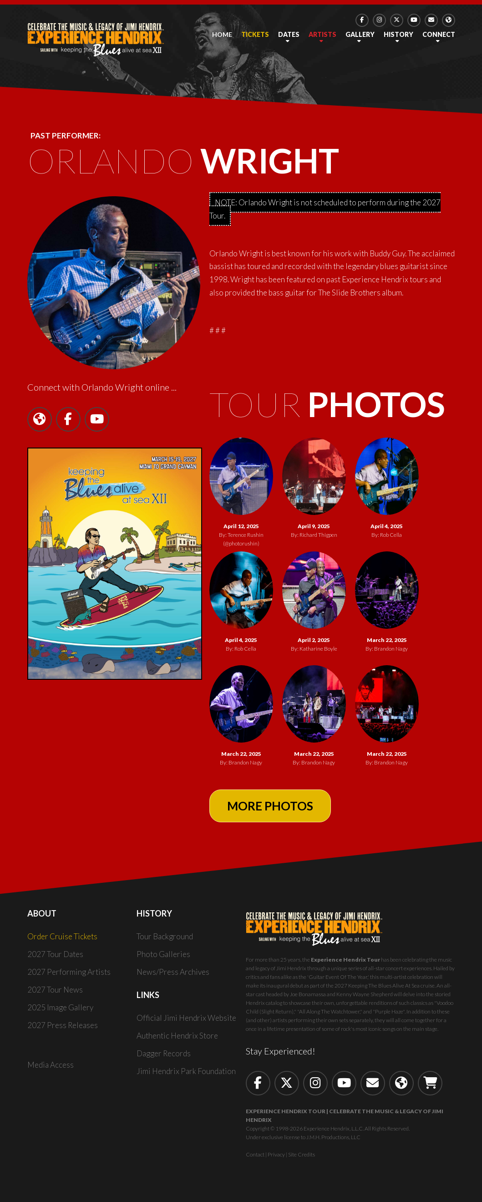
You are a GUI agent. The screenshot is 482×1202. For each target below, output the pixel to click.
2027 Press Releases (62, 1025)
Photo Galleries (163, 954)
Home (222, 34)
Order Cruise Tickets (62, 936)
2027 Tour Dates (55, 954)
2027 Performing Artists (69, 972)
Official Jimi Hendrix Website (186, 1018)
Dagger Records (164, 1053)
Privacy (276, 1154)
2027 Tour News (55, 989)
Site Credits (301, 1154)
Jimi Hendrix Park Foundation (186, 1071)
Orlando (183, 160)
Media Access (50, 1065)
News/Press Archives (173, 972)
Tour (327, 403)
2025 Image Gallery (60, 1007)
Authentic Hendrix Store (177, 1035)
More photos (270, 806)
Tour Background (165, 936)
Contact (255, 1154)
